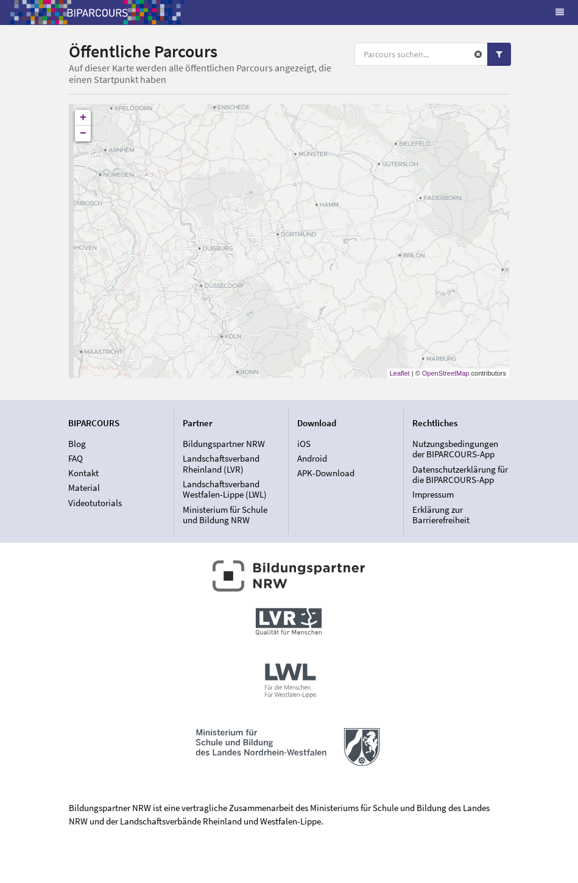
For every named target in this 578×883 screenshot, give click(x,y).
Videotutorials (95, 503)
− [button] (83, 133)
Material (84, 487)
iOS (304, 443)
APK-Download (325, 473)
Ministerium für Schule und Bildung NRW (225, 515)
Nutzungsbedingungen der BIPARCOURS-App (455, 449)
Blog (77, 443)
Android (312, 458)
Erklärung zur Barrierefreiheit (441, 515)
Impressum (433, 494)
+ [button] (83, 117)
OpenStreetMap (446, 373)
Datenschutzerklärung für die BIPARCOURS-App (460, 474)
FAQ (75, 458)
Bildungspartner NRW (224, 443)
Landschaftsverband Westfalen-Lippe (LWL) (225, 489)
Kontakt (83, 473)
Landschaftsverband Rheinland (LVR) (221, 463)
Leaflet (400, 373)
